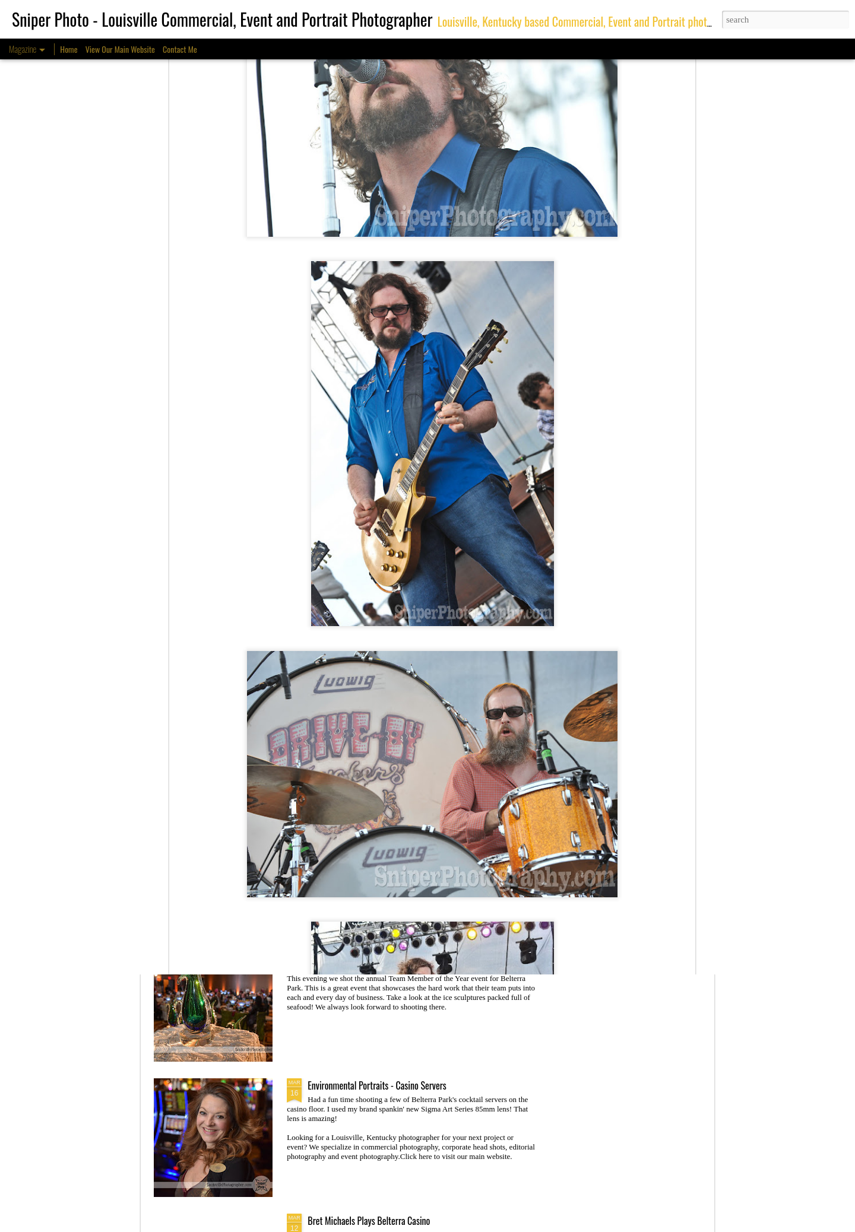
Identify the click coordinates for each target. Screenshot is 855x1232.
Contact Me (180, 49)
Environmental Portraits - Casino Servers (377, 1085)
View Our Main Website (120, 49)
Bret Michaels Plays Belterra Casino (369, 1221)
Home (68, 49)
